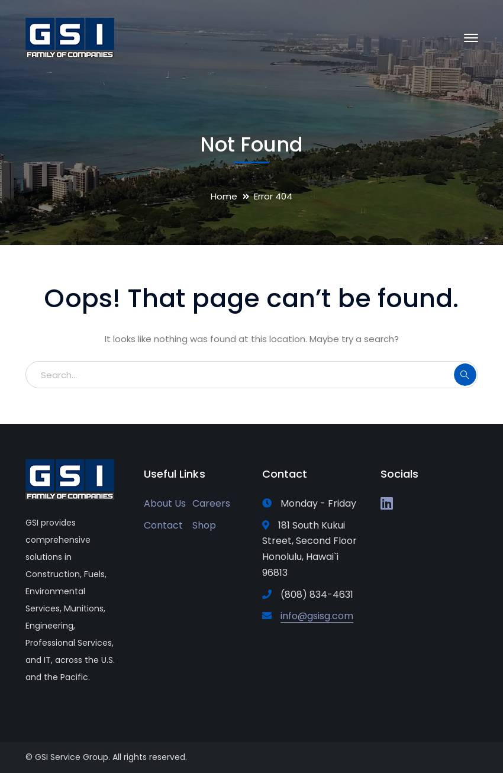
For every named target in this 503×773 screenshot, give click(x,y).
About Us (165, 503)
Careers (211, 503)
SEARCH (465, 374)
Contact (163, 525)
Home (224, 196)
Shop (204, 525)
